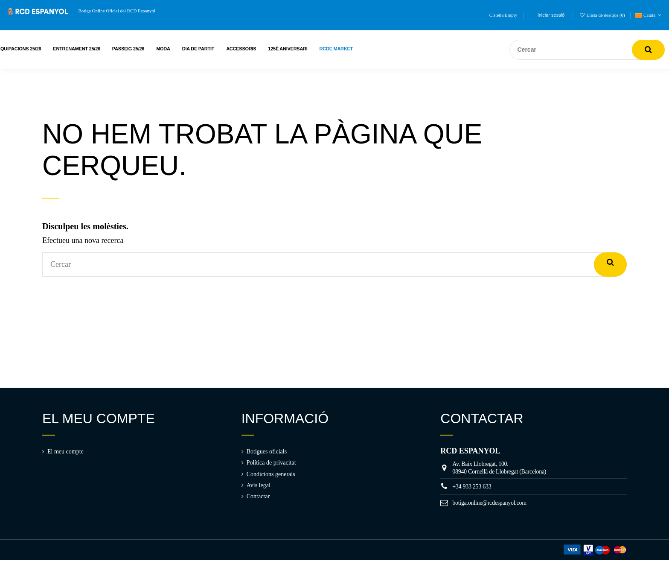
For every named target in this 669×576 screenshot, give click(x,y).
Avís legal (259, 485)
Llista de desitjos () (602, 15)
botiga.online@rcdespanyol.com (489, 503)
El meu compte (65, 451)
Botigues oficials (267, 451)
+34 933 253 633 (471, 486)
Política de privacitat (271, 462)
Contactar (258, 496)
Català (649, 15)
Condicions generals (271, 474)
